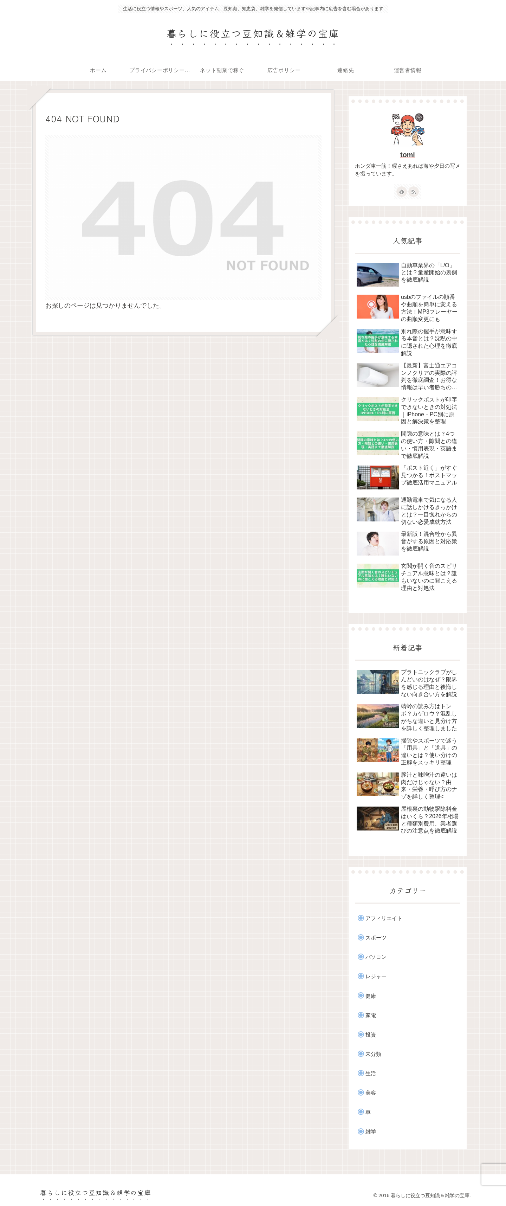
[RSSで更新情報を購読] (413, 191)
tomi (407, 155)
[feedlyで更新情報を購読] (401, 191)
